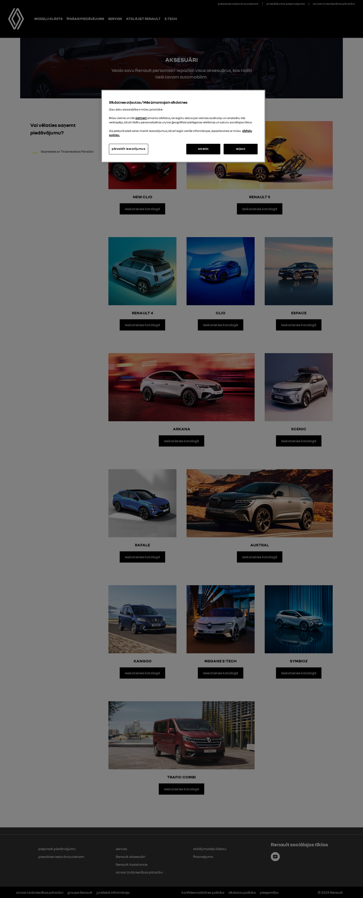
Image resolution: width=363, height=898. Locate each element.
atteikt (203, 149)
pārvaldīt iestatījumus (128, 149)
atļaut (240, 149)
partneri (141, 118)
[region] (183, 126)
